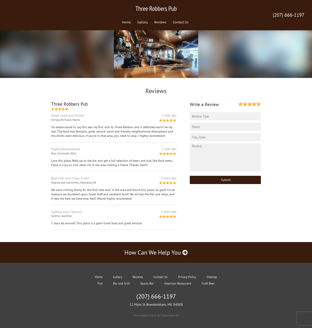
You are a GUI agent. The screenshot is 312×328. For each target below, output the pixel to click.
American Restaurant (177, 283)
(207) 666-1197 (288, 15)
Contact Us (180, 22)
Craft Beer (208, 283)
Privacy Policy (187, 277)
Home (126, 22)
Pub (100, 283)
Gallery (142, 22)
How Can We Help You (156, 252)
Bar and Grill (121, 283)
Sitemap (211, 277)
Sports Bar (147, 283)
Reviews (160, 22)
